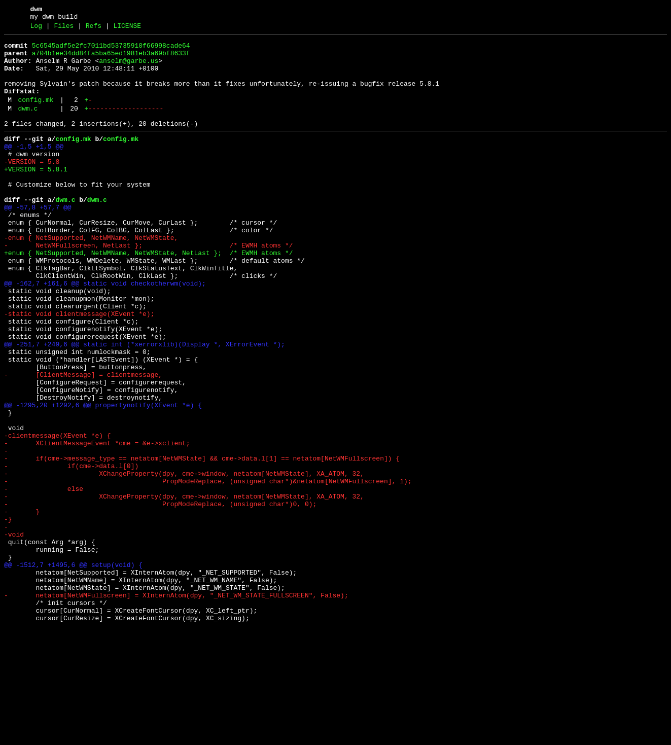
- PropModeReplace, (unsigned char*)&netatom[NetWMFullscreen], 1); (207, 569)
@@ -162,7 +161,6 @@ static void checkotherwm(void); (105, 332)
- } (22, 606)
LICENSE (127, 28)
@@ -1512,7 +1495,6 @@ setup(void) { (73, 670)
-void (14, 633)
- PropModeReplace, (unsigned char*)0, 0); (160, 596)
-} (8, 615)
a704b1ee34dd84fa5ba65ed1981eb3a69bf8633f (111, 59)
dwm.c (28, 125)
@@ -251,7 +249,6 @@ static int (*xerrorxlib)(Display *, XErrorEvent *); (144, 405)
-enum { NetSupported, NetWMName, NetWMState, (91, 277)
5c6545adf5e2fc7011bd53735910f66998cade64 (111, 50)
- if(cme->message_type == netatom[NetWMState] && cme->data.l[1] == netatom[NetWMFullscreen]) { (202, 542)
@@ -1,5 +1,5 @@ (33, 167)
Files (64, 28)
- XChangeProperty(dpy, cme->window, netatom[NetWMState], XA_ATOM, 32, (184, 560)
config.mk (35, 115)
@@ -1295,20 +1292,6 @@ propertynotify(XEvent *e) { (103, 478)
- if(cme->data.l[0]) (71, 551)
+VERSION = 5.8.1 (35, 195)
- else (43, 578)
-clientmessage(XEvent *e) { (57, 514)
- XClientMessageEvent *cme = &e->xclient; (97, 523)
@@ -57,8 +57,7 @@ (38, 240)
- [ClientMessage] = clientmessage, (83, 441)
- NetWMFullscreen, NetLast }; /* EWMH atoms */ (148, 286)
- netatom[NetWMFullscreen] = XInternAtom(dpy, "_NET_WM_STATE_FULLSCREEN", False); (176, 706)
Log (36, 28)
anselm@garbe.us (128, 68)
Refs (93, 28)
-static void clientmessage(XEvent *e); (79, 368)
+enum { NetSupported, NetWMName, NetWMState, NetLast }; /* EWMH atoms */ (148, 295)
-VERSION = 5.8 (31, 186)
